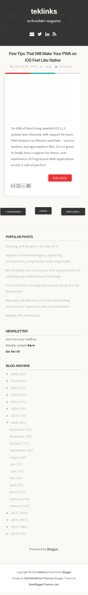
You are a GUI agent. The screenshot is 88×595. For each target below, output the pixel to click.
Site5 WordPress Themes (39, 578)
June (13, 471)
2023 (14, 388)
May (13, 478)
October (16, 443)
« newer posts (13, 211)
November (17, 436)
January (15, 506)
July (13, 464)
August (15, 457)
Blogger (52, 549)
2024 (14, 381)
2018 (14, 422)
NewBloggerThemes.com (44, 584)
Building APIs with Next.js (23, 315)
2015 (14, 527)
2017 (14, 513)
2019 (14, 416)
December (17, 429)
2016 (14, 520)
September (18, 450)
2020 (14, 408)
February (16, 499)
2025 (14, 374)
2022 (14, 395)
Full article (60, 178)
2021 (14, 402)
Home (43, 211)
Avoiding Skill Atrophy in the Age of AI (32, 246)
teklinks (44, 11)
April (13, 485)
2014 (14, 533)
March (14, 492)
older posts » (73, 211)
